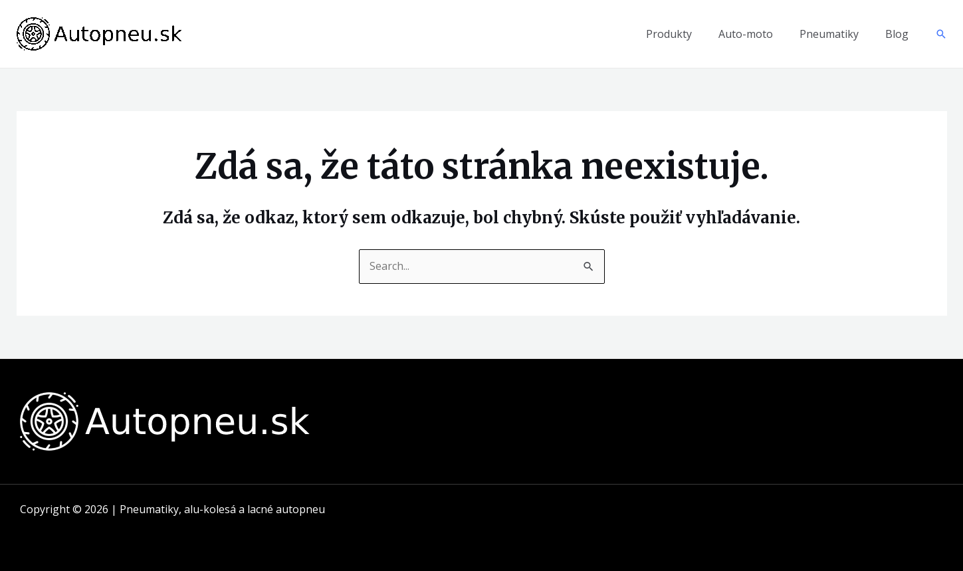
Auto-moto (745, 34)
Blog (897, 34)
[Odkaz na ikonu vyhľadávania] (941, 34)
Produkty (669, 34)
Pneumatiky (829, 34)
